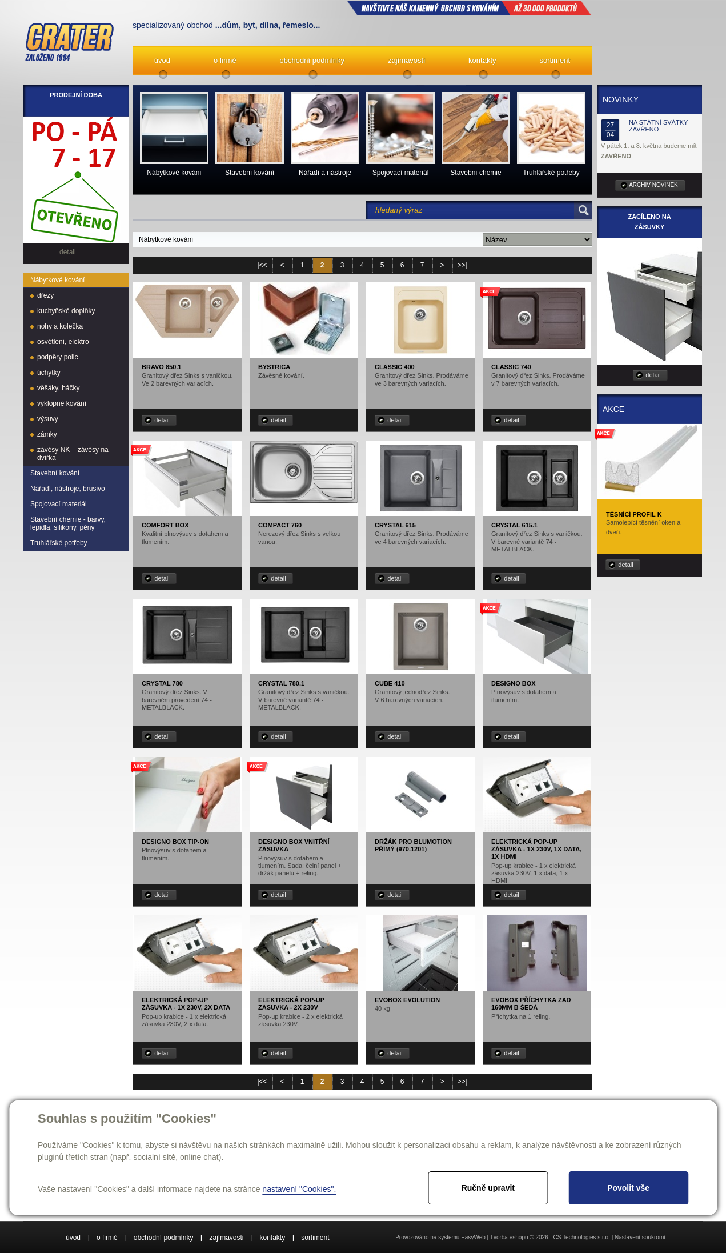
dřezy (45, 295)
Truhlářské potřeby (58, 543)
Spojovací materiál (58, 504)
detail (161, 420)
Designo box (513, 683)
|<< (262, 265)
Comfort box (165, 525)
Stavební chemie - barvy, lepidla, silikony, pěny (68, 523)
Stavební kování (54, 473)
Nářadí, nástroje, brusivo (67, 489)
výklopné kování (61, 403)
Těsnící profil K (634, 514)
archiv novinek (653, 185)
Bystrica (274, 366)
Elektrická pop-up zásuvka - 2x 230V (291, 1003)
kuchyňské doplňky (66, 311)
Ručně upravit (488, 1187)
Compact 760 (280, 525)
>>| (462, 265)
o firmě (225, 60)
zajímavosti (406, 60)
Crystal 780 (162, 683)
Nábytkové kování (57, 280)
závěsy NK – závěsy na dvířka (73, 454)
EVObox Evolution (407, 999)
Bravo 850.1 (162, 366)
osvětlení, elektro (63, 342)
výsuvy (47, 419)
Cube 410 (390, 683)
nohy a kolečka (60, 326)
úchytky (49, 373)
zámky (47, 434)
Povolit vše (628, 1187)
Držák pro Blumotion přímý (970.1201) (413, 845)
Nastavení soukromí (640, 1237)
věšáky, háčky (58, 388)
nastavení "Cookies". (299, 1189)
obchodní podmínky (312, 60)
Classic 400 (395, 366)
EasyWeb (473, 1237)
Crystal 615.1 (514, 525)
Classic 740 (511, 366)
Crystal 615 (395, 525)
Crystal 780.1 (281, 683)
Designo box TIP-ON (175, 841)
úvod (162, 60)
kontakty (482, 60)
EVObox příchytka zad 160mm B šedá (531, 1003)
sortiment (555, 60)
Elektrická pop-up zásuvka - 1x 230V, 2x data (186, 1003)
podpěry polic (57, 357)
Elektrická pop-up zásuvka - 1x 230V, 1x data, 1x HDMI (536, 849)
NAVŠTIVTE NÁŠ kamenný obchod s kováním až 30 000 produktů (469, 7)
